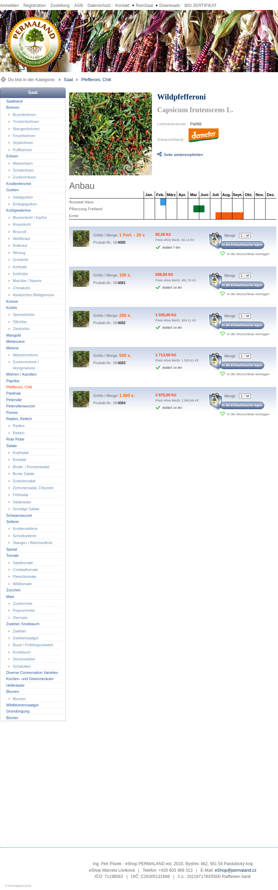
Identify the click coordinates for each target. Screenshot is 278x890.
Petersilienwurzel (20, 406)
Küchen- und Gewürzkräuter (30, 679)
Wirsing (19, 253)
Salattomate (23, 562)
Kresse (12, 301)
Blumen (12, 691)
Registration (34, 5)
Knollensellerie (25, 528)
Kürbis (11, 308)
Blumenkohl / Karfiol (30, 217)
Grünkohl (20, 260)
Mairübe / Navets (27, 281)
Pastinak (13, 393)
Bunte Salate (24, 474)
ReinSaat (144, 5)
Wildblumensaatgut (22, 705)
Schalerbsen (23, 170)
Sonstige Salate (26, 509)
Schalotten (22, 666)
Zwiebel (19, 631)
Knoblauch (22, 652)
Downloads (169, 5)
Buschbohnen (24, 114)
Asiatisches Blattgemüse (33, 295)
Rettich (19, 433)
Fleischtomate (24, 576)
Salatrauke (22, 502)
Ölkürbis (20, 322)
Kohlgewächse (18, 210)
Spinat (11, 549)
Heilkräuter (15, 685)
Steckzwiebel (24, 659)
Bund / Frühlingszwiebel (33, 645)
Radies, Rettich (19, 419)
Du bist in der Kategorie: (32, 79)
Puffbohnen (22, 150)
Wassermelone (25, 355)
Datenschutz (99, 5)
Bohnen (12, 107)
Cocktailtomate (25, 570)
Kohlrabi (20, 266)
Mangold (13, 335)
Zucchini (13, 590)
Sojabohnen (23, 143)
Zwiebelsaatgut (25, 638)
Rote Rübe (15, 439)
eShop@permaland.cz (235, 870)
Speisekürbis (24, 314)
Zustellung (60, 5)
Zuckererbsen (24, 177)
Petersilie (14, 400)
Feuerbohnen (24, 136)
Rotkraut (20, 245)
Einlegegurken (25, 204)
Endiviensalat (24, 480)
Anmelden (9, 5)
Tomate (12, 555)
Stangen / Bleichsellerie (32, 543)
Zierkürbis (21, 329)
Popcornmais (24, 610)
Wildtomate (22, 584)
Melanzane (15, 341)
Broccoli (19, 231)
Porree (12, 412)
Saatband (14, 101)
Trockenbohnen (26, 121)
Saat (68, 79)
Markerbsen (23, 163)
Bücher (12, 718)
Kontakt (122, 5)
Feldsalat (20, 495)
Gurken (12, 190)
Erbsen (12, 156)
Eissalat (19, 459)
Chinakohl (21, 288)
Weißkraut (21, 238)
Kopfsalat (21, 453)
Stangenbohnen (26, 128)
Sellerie (12, 522)
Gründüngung (17, 711)
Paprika (12, 380)
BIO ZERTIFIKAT (200, 5)
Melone (12, 348)
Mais (10, 596)
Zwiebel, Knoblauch (22, 624)
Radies (19, 426)
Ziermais (20, 618)
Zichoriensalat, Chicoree (33, 488)
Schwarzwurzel (19, 515)
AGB (78, 5)
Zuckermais (22, 603)
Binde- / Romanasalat (31, 467)
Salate (11, 445)
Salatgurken (23, 197)
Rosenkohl (22, 224)
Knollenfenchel (18, 184)
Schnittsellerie (24, 536)
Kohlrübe (20, 274)
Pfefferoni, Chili (96, 79)
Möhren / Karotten (21, 374)
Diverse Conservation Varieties (32, 672)
